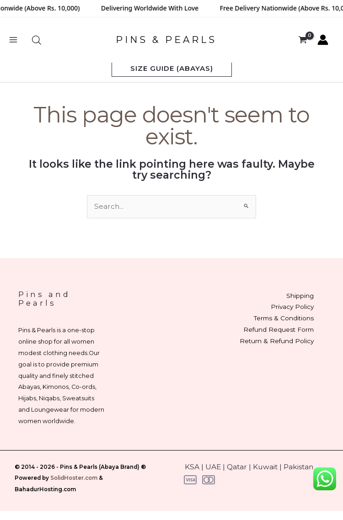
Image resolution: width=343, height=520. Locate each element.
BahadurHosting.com (45, 489)
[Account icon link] (322, 39)
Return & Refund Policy (277, 341)
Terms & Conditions (284, 318)
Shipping (300, 295)
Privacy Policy (292, 306)
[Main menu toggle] (13, 39)
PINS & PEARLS (166, 39)
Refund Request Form (278, 329)
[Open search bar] (36, 40)
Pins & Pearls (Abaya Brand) (99, 467)
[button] (172, 68)
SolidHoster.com (73, 478)
